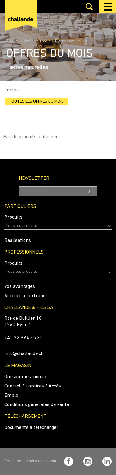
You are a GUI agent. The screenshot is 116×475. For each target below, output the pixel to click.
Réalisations (17, 240)
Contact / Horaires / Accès (32, 386)
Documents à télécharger (31, 427)
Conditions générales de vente (36, 404)
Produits (13, 217)
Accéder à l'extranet (25, 295)
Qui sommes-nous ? (25, 376)
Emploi (11, 395)
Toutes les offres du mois (36, 101)
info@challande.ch (24, 353)
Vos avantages (19, 286)
